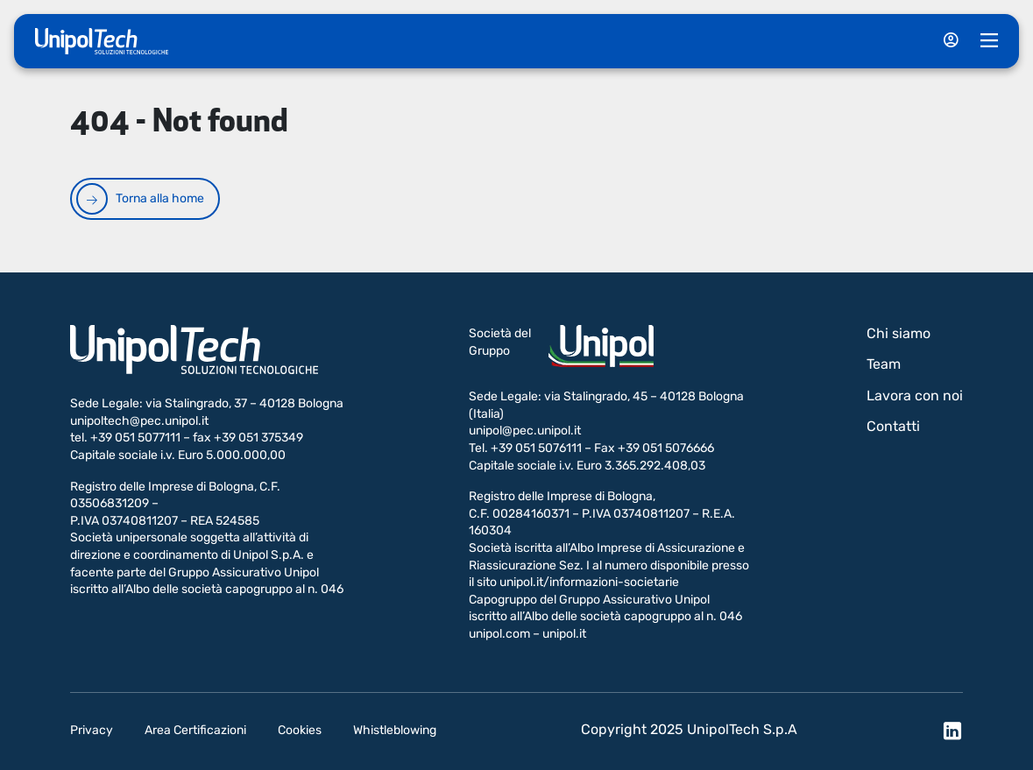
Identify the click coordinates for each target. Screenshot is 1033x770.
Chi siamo (898, 333)
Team (884, 364)
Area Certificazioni (195, 730)
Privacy (91, 730)
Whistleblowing (394, 730)
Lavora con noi (915, 395)
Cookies (300, 730)
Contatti (893, 426)
